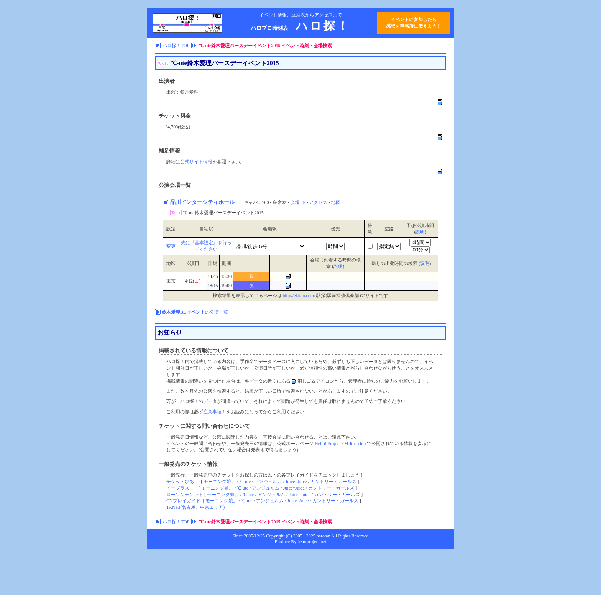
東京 (171, 281)
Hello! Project (328, 443)
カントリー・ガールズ (333, 481)
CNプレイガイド (183, 500)
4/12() (192, 281)
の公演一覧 (195, 312)
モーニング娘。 (220, 481)
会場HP (298, 202)
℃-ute (245, 481)
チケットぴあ (180, 481)
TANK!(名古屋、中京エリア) (195, 507)
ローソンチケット (184, 494)
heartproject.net (311, 541)
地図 (335, 202)
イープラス (177, 488)
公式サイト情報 (196, 161)
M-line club (355, 443)
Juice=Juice (296, 481)
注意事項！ (214, 411)
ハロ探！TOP (176, 45)
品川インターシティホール (203, 202)
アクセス (318, 202)
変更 (171, 246)
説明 (420, 232)
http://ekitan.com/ (299, 295)
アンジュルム (268, 481)
